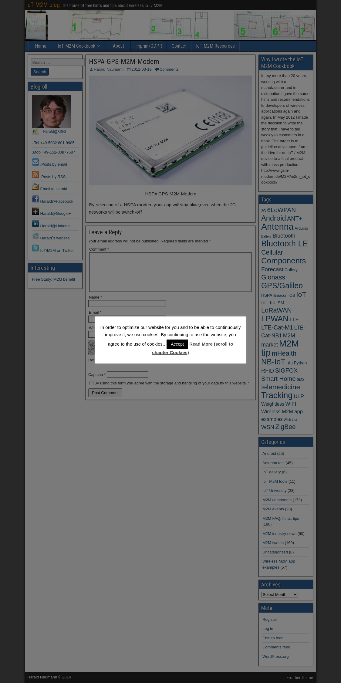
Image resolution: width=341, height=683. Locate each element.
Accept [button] (177, 344)
